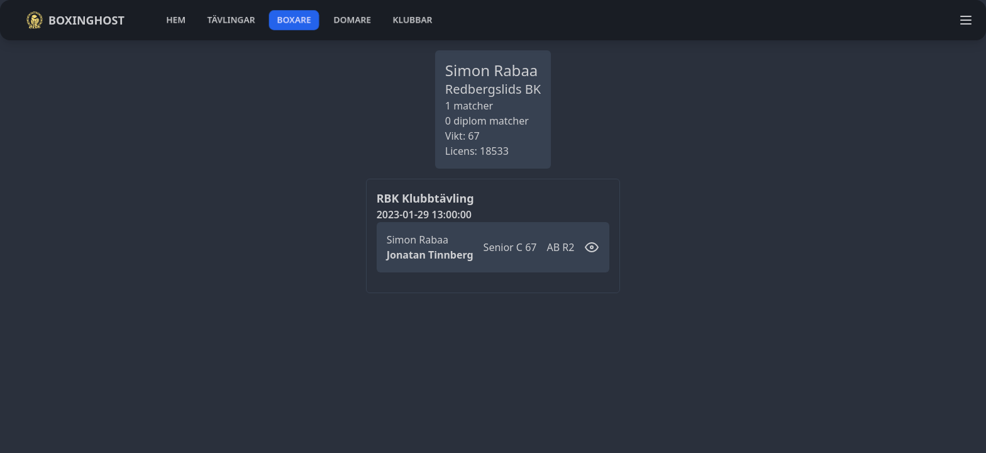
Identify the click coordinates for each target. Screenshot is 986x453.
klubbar (412, 20)
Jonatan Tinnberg (430, 255)
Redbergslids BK (493, 89)
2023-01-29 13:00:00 (424, 214)
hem (176, 20)
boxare (294, 20)
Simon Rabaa (417, 240)
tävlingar (231, 20)
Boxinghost (75, 20)
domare (352, 20)
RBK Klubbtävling (425, 198)
